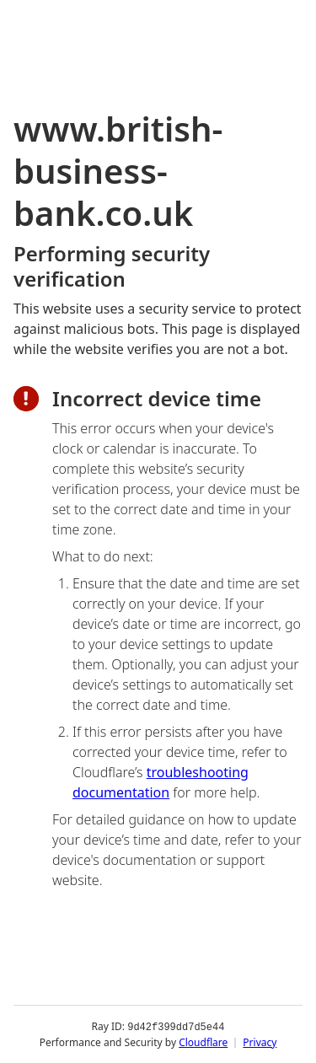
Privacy (259, 1041)
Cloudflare (203, 1041)
